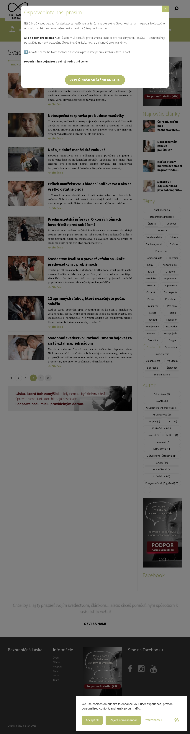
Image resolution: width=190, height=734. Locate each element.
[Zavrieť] (165, 9)
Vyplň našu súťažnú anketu (95, 79)
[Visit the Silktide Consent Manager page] (176, 720)
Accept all (92, 720)
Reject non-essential (123, 720)
